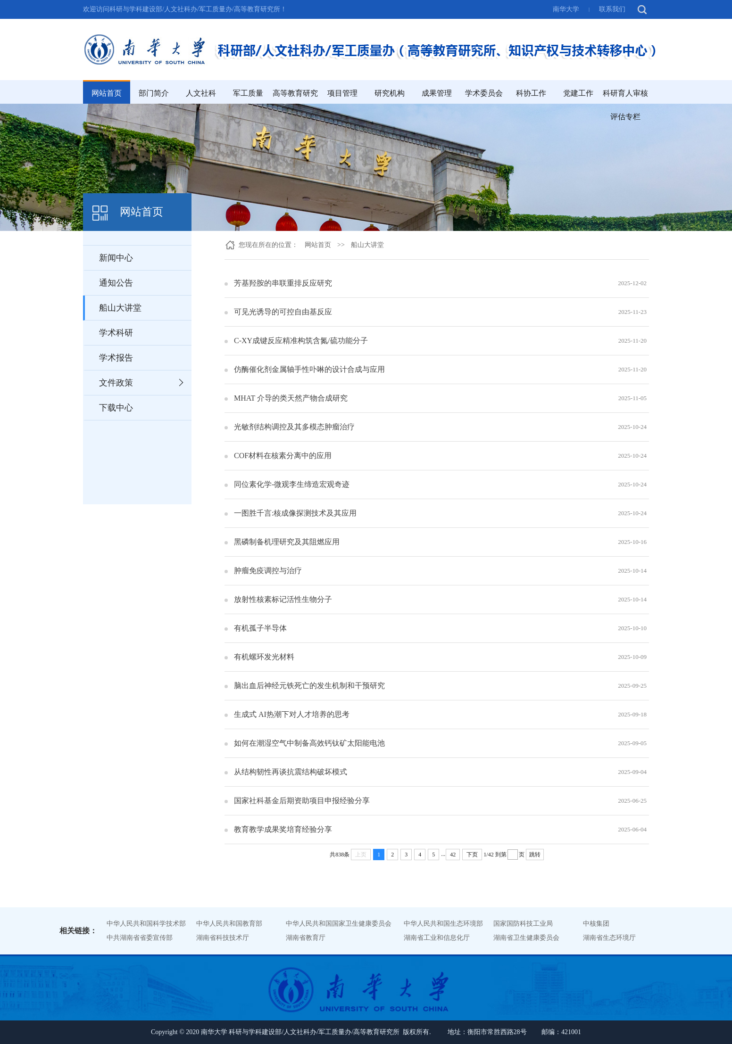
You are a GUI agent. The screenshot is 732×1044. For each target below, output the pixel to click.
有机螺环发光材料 (264, 657)
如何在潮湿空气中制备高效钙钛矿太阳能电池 (309, 743)
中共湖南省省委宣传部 (140, 937)
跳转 (535, 854)
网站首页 (107, 93)
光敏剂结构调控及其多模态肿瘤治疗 (294, 427)
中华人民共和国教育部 (229, 923)
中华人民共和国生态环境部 (443, 923)
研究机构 (389, 93)
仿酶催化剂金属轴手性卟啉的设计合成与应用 (309, 369)
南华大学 (566, 9)
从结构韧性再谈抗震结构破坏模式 (290, 772)
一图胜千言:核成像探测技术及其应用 (295, 513)
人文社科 (201, 93)
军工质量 (248, 93)
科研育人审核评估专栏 (625, 105)
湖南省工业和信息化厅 (437, 937)
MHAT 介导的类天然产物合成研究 (291, 398)
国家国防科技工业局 (523, 923)
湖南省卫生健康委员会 (526, 937)
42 (453, 854)
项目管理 (342, 93)
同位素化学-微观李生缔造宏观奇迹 (291, 484)
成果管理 (437, 93)
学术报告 (116, 357)
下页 (472, 854)
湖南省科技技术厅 (222, 937)
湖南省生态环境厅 (609, 937)
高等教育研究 (295, 93)
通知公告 (116, 283)
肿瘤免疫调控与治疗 (268, 571)
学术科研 (116, 332)
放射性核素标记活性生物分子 (283, 599)
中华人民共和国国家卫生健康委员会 (338, 923)
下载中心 (116, 407)
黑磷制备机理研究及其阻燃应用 (287, 542)
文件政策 (116, 382)
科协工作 (531, 93)
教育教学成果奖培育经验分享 (283, 829)
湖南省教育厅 (305, 937)
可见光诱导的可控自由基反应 (283, 312)
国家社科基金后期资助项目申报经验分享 (302, 801)
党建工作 (578, 93)
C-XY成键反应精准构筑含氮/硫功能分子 (301, 341)
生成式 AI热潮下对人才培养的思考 (291, 714)
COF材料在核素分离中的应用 (283, 456)
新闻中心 (116, 258)
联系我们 (612, 9)
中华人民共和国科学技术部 (146, 923)
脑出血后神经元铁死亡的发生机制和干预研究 (309, 686)
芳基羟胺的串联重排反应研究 (283, 283)
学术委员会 (484, 93)
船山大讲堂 (120, 307)
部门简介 (154, 93)
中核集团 (596, 923)
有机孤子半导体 (260, 628)
